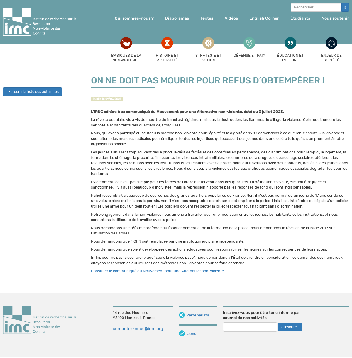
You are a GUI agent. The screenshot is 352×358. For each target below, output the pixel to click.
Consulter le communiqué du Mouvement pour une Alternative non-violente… (158, 271)
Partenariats (194, 315)
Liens (187, 333)
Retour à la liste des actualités (32, 92)
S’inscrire (290, 327)
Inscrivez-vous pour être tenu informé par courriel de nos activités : (261, 315)
